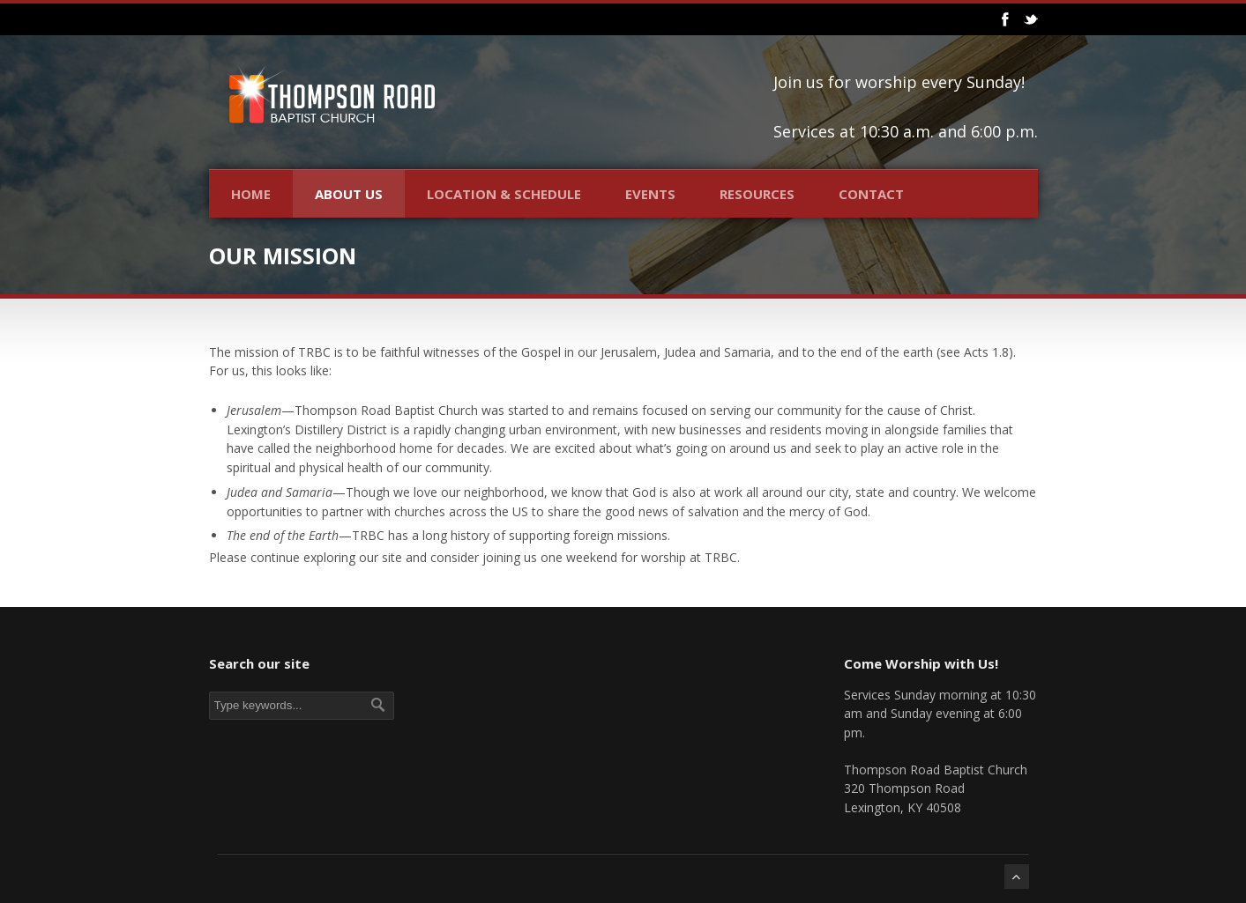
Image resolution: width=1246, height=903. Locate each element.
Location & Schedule (504, 194)
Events (650, 194)
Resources (757, 194)
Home (251, 194)
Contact (871, 194)
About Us (349, 194)
